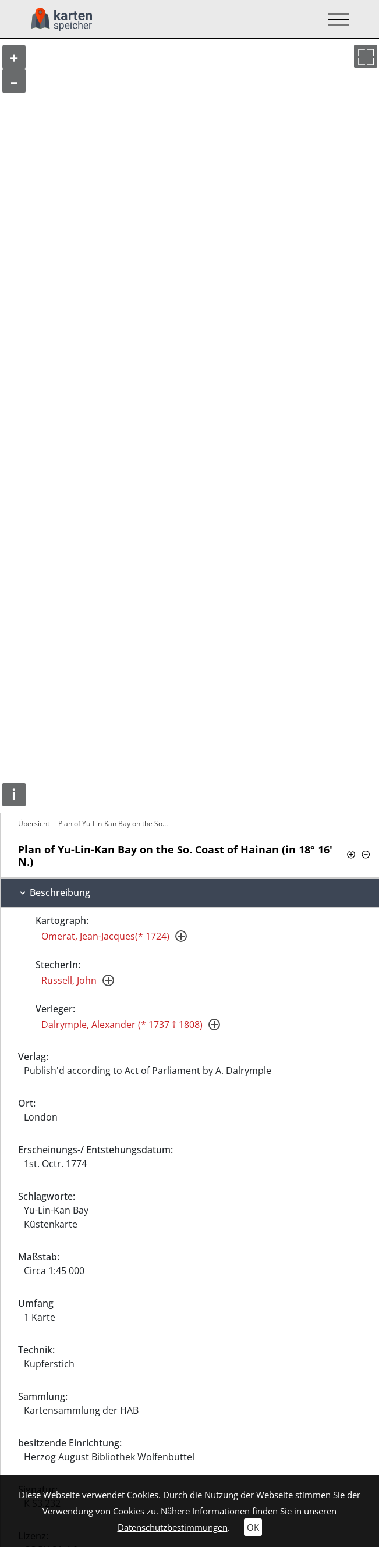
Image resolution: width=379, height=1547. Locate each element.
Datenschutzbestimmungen (173, 1527)
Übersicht (33, 823)
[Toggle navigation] (335, 19)
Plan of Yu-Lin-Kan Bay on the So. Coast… (114, 823)
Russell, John (69, 980)
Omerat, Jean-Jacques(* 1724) (105, 936)
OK (253, 1527)
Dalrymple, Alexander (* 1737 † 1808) (122, 1024)
